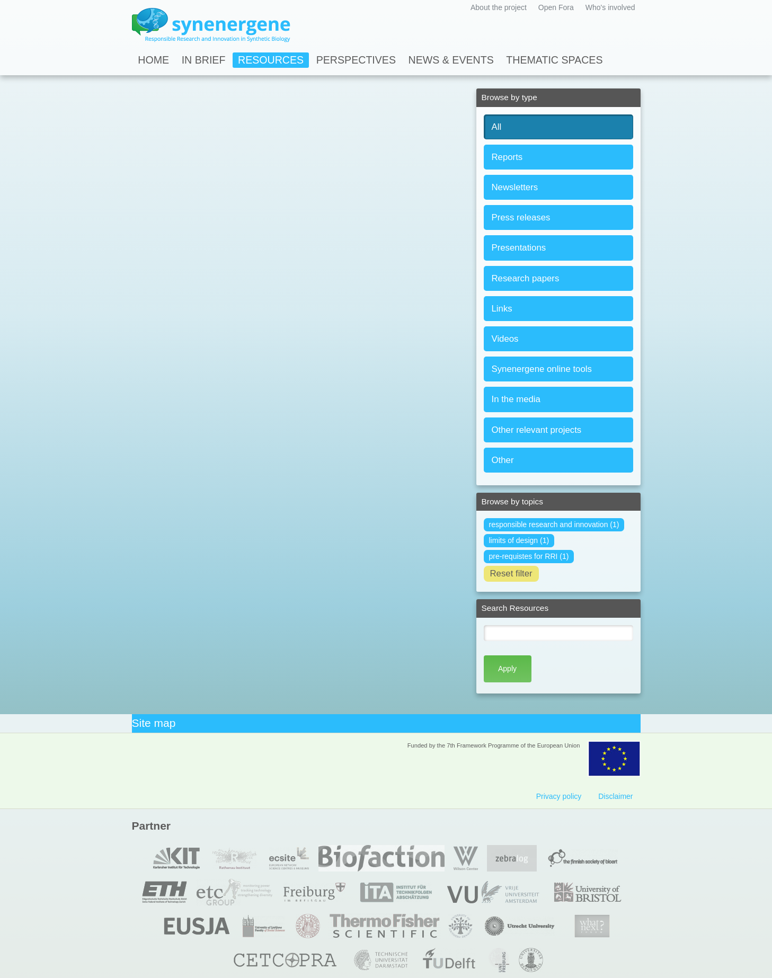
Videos (505, 339)
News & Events (451, 60)
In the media (516, 399)
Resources (271, 60)
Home (153, 60)
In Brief (204, 60)
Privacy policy (559, 796)
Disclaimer (615, 796)
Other (503, 460)
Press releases (521, 217)
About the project (499, 7)
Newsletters (515, 187)
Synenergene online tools (542, 369)
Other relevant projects (537, 430)
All (497, 127)
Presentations (519, 248)
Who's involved (610, 7)
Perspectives (356, 60)
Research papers (526, 278)
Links (502, 309)
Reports (507, 157)
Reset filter (511, 573)
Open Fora (556, 7)
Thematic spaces (554, 60)
